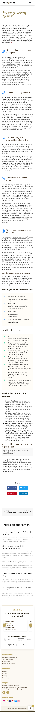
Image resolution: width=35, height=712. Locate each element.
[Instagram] (7, 692)
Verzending (5, 678)
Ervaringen (5, 676)
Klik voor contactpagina (8, 664)
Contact (4, 672)
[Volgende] (31, 625)
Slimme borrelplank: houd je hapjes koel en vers (17, 562)
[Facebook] (3, 692)
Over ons (4, 674)
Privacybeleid (25, 709)
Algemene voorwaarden (13, 709)
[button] (30, 2)
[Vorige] (4, 625)
